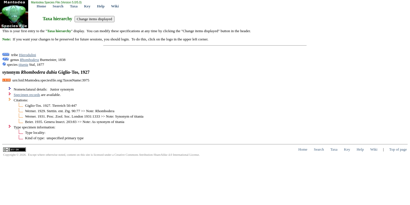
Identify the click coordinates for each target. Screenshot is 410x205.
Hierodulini (27, 55)
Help (100, 6)
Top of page (398, 149)
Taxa (74, 6)
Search (58, 6)
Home (41, 6)
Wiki (115, 6)
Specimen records (27, 95)
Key (87, 6)
